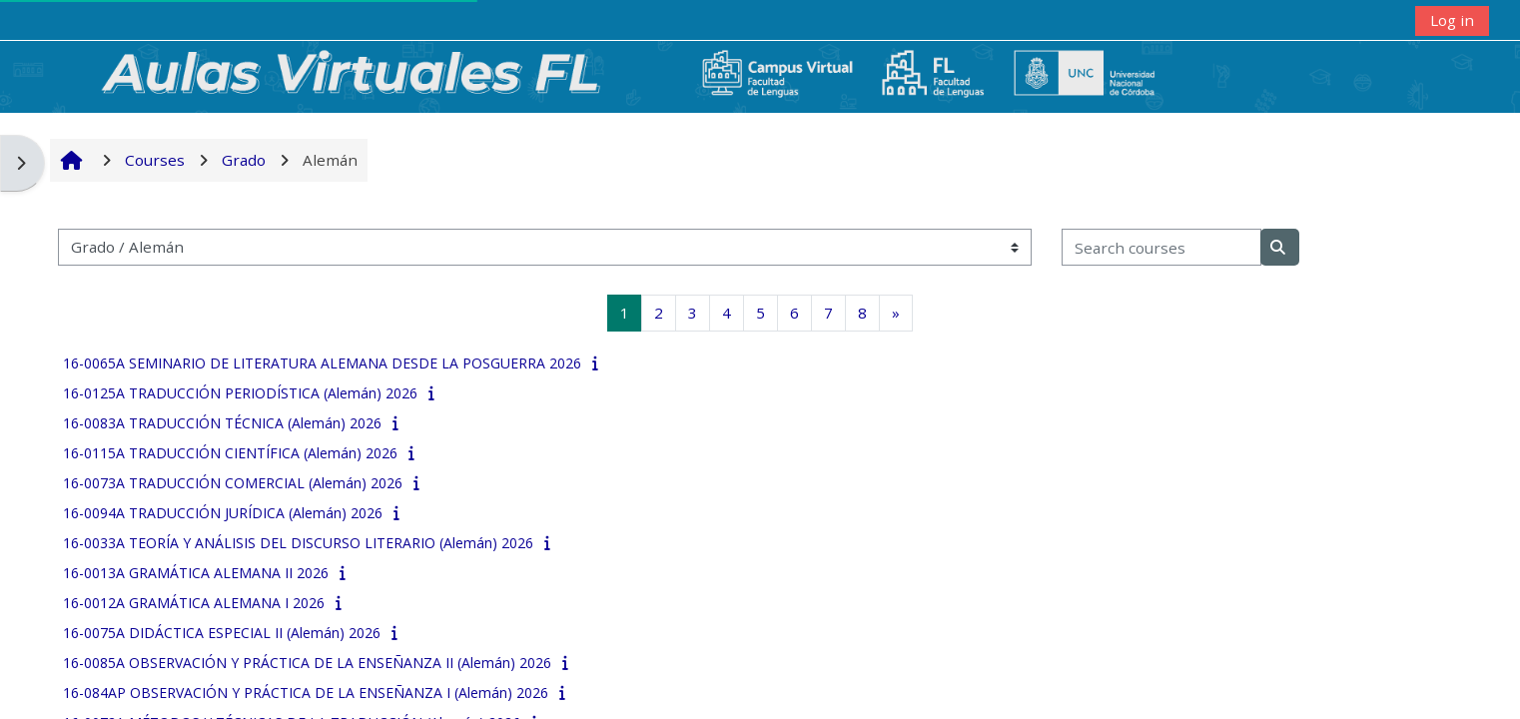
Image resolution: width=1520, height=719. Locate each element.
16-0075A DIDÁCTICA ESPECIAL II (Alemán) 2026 (221, 632)
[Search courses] (1161, 247)
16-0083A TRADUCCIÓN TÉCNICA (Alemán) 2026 (222, 422)
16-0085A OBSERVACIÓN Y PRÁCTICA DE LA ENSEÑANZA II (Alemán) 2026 (307, 662)
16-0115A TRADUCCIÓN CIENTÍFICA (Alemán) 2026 (230, 452)
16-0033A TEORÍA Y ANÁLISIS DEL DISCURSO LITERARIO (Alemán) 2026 (298, 542)
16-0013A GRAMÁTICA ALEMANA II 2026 (196, 572)
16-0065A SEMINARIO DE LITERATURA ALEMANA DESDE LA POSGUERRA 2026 (322, 363)
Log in (1452, 20)
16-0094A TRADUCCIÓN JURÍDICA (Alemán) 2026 (222, 512)
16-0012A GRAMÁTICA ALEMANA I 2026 (194, 602)
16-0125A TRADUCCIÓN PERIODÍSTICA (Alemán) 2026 (240, 392)
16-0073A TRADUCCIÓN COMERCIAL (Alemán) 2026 (232, 482)
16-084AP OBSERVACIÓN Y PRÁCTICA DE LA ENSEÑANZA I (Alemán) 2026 (305, 692)
